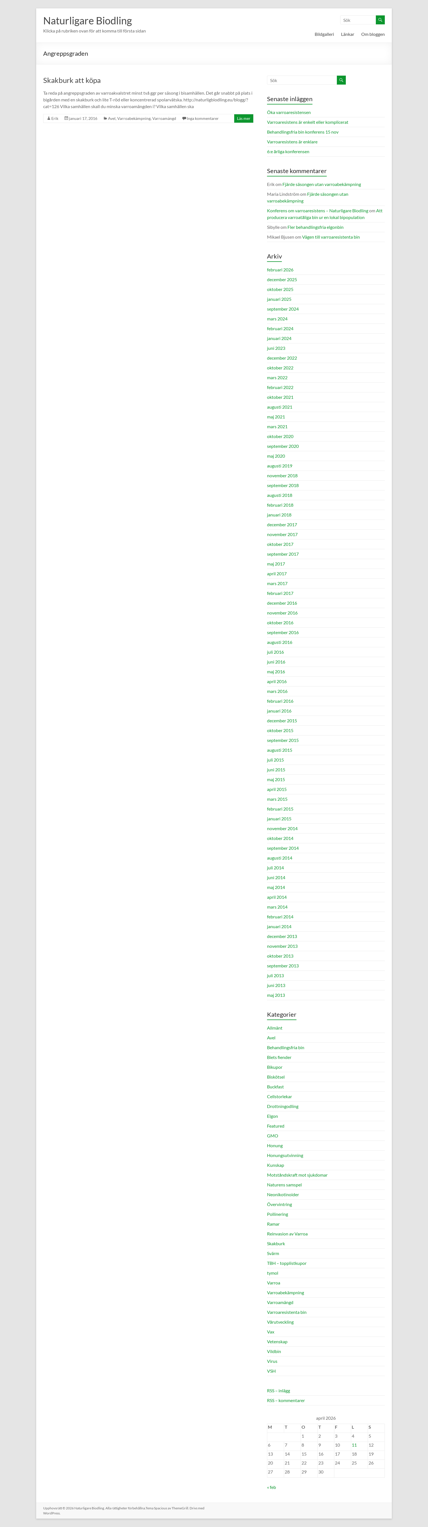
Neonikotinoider (283, 1194)
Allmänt (274, 1027)
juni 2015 (276, 769)
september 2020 (283, 446)
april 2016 (277, 681)
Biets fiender (279, 1057)
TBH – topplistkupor (287, 1263)
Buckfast (275, 1086)
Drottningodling (282, 1106)
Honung (275, 1145)
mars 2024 (277, 318)
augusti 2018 (279, 495)
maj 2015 (276, 779)
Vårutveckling (280, 1322)
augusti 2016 (279, 642)
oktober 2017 (280, 544)
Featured (275, 1125)
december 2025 (282, 279)
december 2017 (282, 524)
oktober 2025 (280, 289)
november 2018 (282, 475)
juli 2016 (275, 652)
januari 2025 (279, 299)
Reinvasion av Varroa (287, 1233)
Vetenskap (277, 1341)
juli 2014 (275, 867)
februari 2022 (280, 387)
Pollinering (277, 1214)
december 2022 (282, 357)
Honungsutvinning (285, 1155)
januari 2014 (279, 926)
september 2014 (283, 848)
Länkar (347, 34)
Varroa (273, 1282)
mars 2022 (277, 377)
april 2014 (277, 897)
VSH (271, 1371)
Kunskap (275, 1165)
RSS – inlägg (278, 1390)
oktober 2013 (280, 955)
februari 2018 (280, 505)
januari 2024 (279, 338)
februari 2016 (280, 701)
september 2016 (283, 632)
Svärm (273, 1253)
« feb (271, 1487)
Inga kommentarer (203, 118)
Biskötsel (276, 1076)
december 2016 (282, 603)
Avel (112, 118)
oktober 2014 (280, 838)
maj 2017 (276, 563)
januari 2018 (279, 514)
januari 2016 (279, 710)
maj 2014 (276, 887)
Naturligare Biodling (87, 20)
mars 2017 (277, 583)
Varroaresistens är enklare (292, 141)
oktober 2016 (280, 622)
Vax (270, 1331)
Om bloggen (373, 34)
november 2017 (282, 534)
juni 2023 (276, 348)
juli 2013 (275, 975)
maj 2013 (276, 995)
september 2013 (283, 965)
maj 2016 (276, 671)
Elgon (272, 1116)
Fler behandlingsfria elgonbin (315, 227)
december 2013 (282, 936)
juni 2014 (276, 877)
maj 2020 (276, 455)
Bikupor (274, 1067)
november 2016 (282, 612)
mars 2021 (277, 426)
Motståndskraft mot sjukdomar (297, 1174)
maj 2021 (276, 416)
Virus (272, 1361)
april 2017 (277, 573)
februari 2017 (280, 593)
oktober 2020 (280, 436)
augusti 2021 (279, 406)
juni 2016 (276, 661)
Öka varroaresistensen (289, 112)
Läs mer (243, 118)
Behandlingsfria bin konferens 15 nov (303, 131)
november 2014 (282, 828)
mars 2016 (277, 691)
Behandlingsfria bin (285, 1047)
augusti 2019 (279, 465)
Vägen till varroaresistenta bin (331, 236)
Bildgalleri (324, 34)
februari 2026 (280, 269)
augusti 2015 (279, 750)
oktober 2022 (280, 367)
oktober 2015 (280, 730)
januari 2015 (279, 818)
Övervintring (279, 1204)
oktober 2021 (280, 397)
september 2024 (283, 308)
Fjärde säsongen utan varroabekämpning (321, 184)
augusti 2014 (279, 857)
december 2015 (282, 720)
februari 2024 (280, 328)
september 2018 (283, 485)
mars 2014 (277, 906)
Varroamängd (164, 118)
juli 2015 (275, 759)
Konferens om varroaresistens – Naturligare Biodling (317, 210)
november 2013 (282, 946)
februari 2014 (280, 916)
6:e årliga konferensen (288, 151)
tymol (272, 1272)
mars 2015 (277, 799)
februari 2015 (280, 808)
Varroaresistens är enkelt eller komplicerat (307, 122)
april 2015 (277, 789)
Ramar (273, 1223)
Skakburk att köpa (72, 80)
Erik (54, 118)
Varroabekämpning (134, 118)
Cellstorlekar (279, 1096)
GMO (272, 1135)
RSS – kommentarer (286, 1400)
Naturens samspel (284, 1184)
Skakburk (276, 1243)
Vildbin (274, 1351)
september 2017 (283, 554)
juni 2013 (276, 985)
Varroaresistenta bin (287, 1312)
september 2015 (283, 740)
